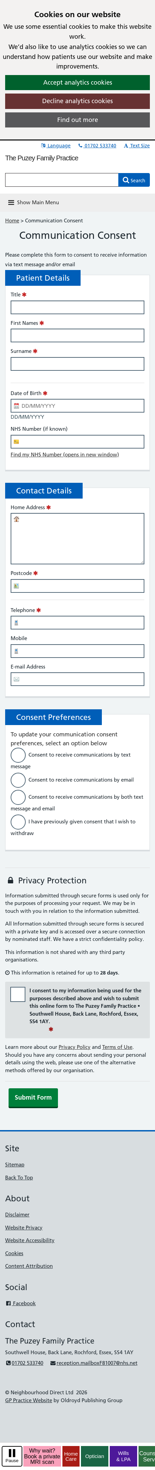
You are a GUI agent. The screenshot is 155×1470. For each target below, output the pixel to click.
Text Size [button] (136, 146)
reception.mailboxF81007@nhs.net (93, 1363)
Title (16, 294)
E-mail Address (28, 666)
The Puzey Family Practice (41, 158)
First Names (24, 323)
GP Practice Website (28, 1400)
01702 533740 (96, 146)
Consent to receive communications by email (81, 779)
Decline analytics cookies (77, 101)
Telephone (23, 610)
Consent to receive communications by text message (71, 760)
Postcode (21, 573)
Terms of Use (117, 1047)
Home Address (28, 507)
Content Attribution (29, 1266)
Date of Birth (26, 393)
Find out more (77, 120)
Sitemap (14, 1164)
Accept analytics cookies (77, 82)
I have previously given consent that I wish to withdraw (73, 827)
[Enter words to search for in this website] (62, 180)
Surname (21, 351)
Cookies (14, 1253)
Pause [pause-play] (12, 1460)
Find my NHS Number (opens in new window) (65, 454)
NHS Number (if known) (39, 429)
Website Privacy (24, 1227)
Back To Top (19, 1177)
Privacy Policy (75, 1047)
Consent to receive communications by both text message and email (77, 802)
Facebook (20, 1303)
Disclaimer (17, 1214)
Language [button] (55, 146)
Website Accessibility (30, 1240)
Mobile (19, 638)
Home (12, 220)
